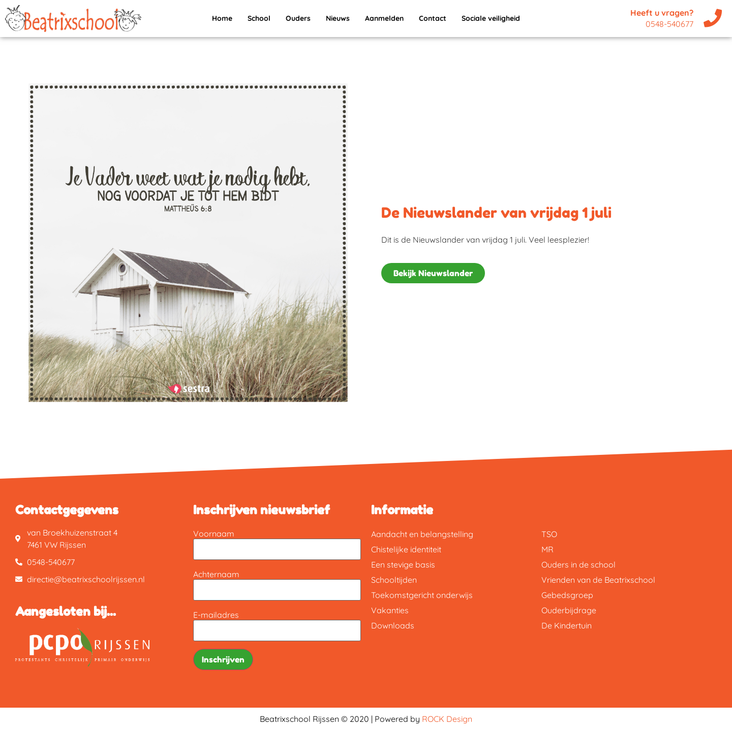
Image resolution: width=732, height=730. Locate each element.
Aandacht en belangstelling (422, 534)
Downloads (392, 625)
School (259, 18)
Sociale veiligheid (491, 18)
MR (547, 549)
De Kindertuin (566, 625)
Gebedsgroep (567, 595)
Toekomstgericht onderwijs (422, 595)
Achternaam (216, 574)
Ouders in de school (578, 564)
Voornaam (213, 533)
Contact (432, 18)
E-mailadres (216, 615)
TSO (549, 534)
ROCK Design (447, 719)
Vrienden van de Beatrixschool (598, 580)
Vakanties (390, 610)
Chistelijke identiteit (406, 549)
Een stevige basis (403, 564)
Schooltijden (394, 580)
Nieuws (338, 18)
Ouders (298, 18)
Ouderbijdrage (568, 610)
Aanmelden (384, 18)
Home (222, 18)
